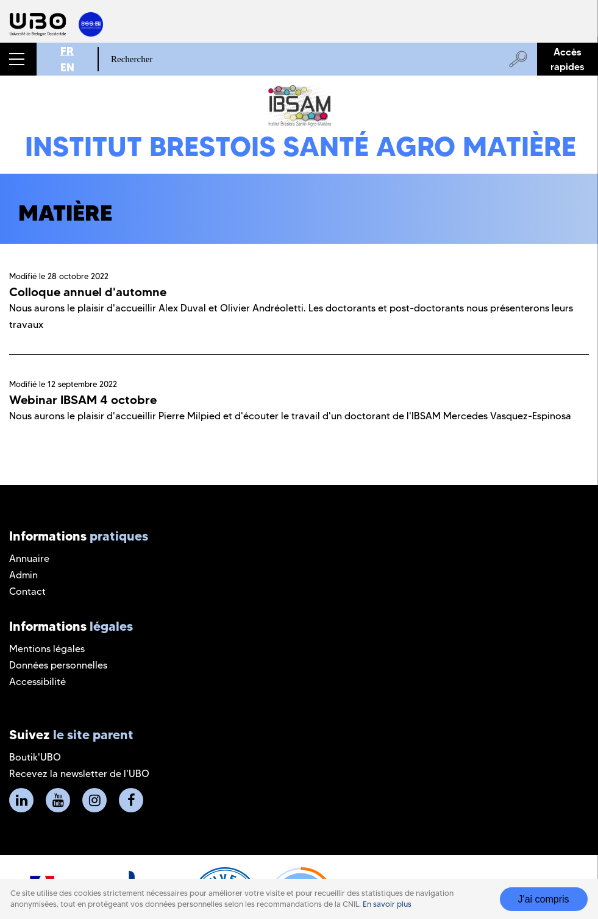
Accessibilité (37, 681)
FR (67, 51)
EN (67, 67)
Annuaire (29, 558)
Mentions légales (47, 649)
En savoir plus (387, 909)
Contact (27, 591)
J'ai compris (543, 904)
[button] (18, 59)
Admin (23, 575)
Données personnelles (58, 665)
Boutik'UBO (35, 757)
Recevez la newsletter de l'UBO (79, 773)
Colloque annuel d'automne (87, 292)
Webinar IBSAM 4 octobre (83, 399)
